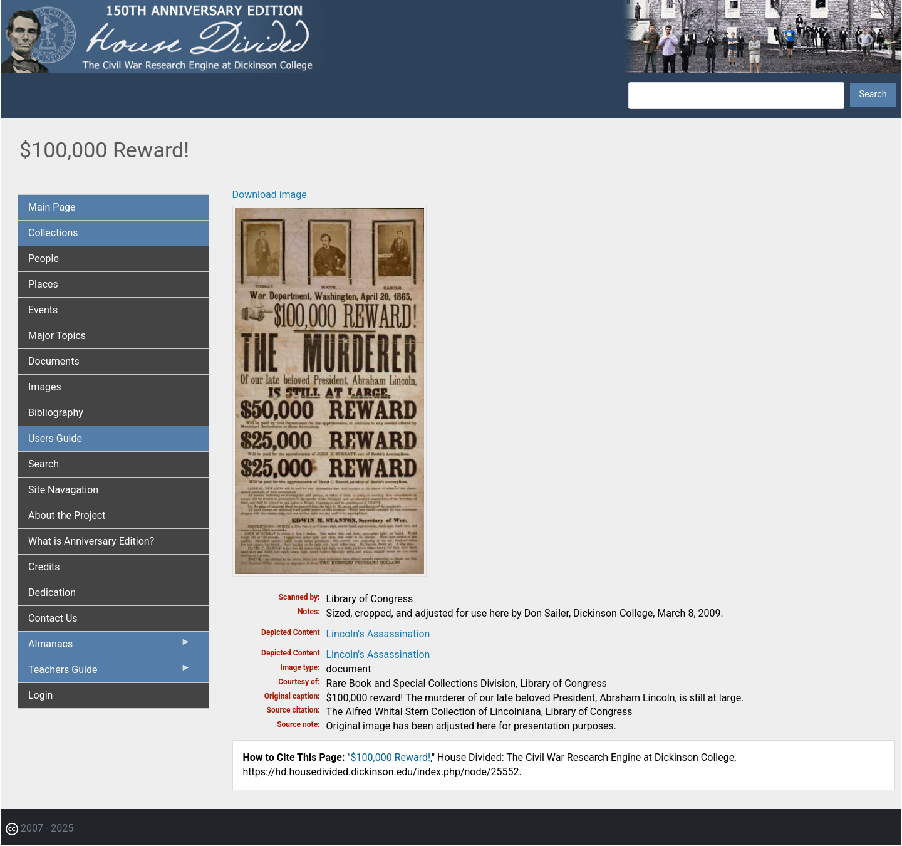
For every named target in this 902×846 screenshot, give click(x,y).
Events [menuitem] (43, 310)
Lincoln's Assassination (378, 634)
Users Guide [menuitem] (55, 438)
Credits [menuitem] (44, 567)
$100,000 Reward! (391, 757)
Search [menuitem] (43, 464)
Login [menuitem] (40, 695)
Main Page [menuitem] (52, 207)
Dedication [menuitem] (52, 592)
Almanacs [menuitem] (109, 647)
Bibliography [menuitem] (55, 413)
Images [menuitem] (44, 387)
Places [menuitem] (43, 284)
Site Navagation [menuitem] (63, 490)
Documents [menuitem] (54, 361)
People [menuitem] (43, 258)
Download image (269, 195)
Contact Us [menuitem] (53, 618)
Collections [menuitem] (53, 233)
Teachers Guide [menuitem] (109, 672)
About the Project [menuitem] (66, 515)
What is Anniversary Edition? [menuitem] (91, 541)
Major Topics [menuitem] (57, 336)
